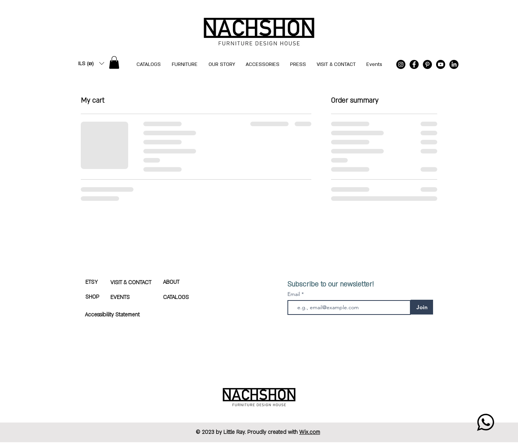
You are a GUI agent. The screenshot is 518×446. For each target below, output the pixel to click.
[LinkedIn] (453, 64)
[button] (91, 63)
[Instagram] (400, 64)
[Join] (422, 307)
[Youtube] (440, 64)
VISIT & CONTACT (130, 282)
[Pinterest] (427, 64)
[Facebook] (414, 64)
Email (294, 294)
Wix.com (309, 432)
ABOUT (171, 282)
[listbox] (91, 63)
